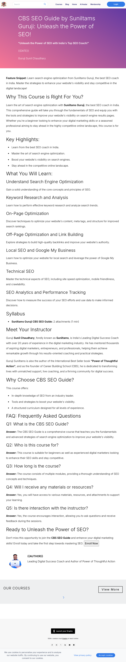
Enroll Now (91, 543)
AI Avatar (83, 4)
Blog (67, 4)
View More (110, 589)
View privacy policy (83, 655)
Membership (95, 4)
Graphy (64, 638)
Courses (58, 4)
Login (116, 4)
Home (74, 4)
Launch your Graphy (63, 631)
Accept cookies (106, 655)
